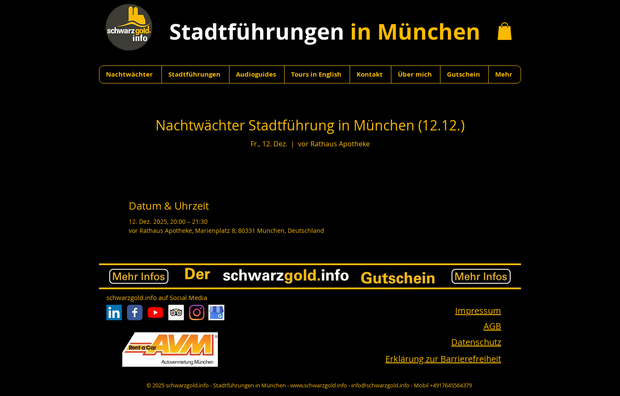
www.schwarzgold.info (318, 385)
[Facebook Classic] (135, 312)
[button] (504, 31)
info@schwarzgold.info (380, 385)
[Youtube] (155, 312)
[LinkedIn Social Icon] (114, 312)
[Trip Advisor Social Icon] (176, 312)
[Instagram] (197, 312)
